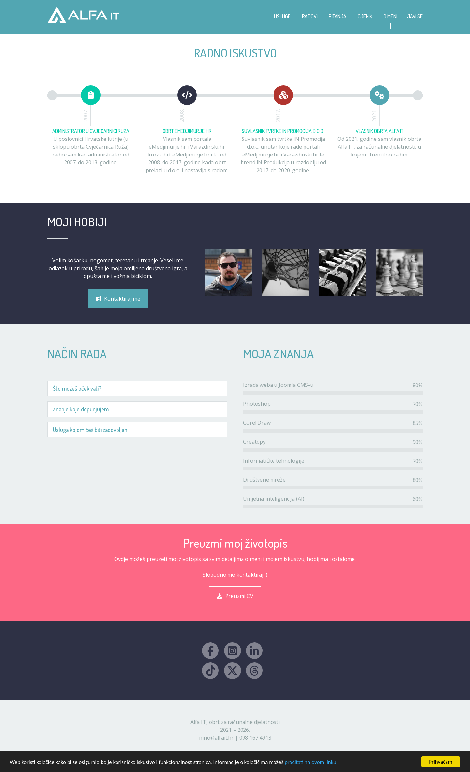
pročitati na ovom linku (310, 762)
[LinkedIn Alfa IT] (254, 650)
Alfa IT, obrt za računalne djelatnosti (235, 722)
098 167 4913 (255, 737)
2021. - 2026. (235, 729)
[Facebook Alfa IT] (210, 650)
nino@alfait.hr (216, 737)
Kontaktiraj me (118, 298)
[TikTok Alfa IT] (210, 670)
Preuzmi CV (235, 596)
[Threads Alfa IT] (254, 670)
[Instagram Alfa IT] (232, 650)
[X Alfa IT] (232, 670)
